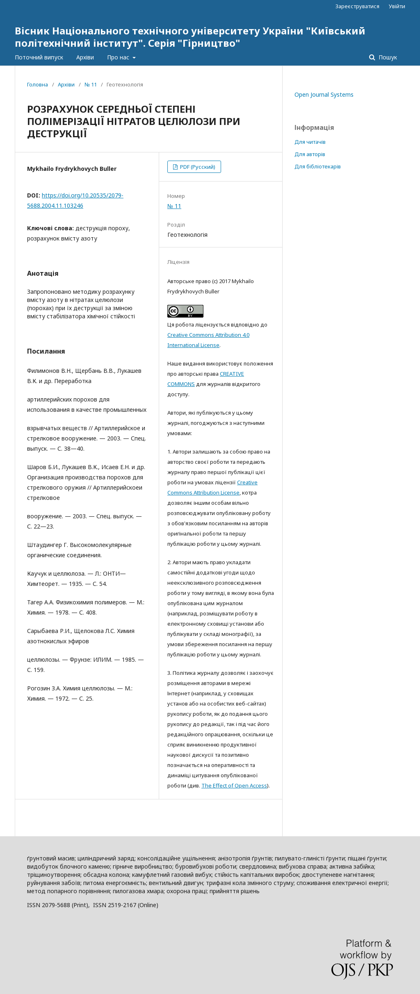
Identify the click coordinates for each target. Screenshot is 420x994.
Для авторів (309, 154)
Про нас (119, 57)
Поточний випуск (39, 57)
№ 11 (90, 84)
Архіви (85, 57)
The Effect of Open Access (234, 785)
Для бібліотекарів (317, 166)
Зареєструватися (357, 6)
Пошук (387, 57)
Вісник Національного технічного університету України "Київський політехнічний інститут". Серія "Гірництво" (190, 37)
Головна (37, 84)
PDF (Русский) (197, 166)
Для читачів (310, 141)
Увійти (397, 6)
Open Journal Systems (324, 94)
